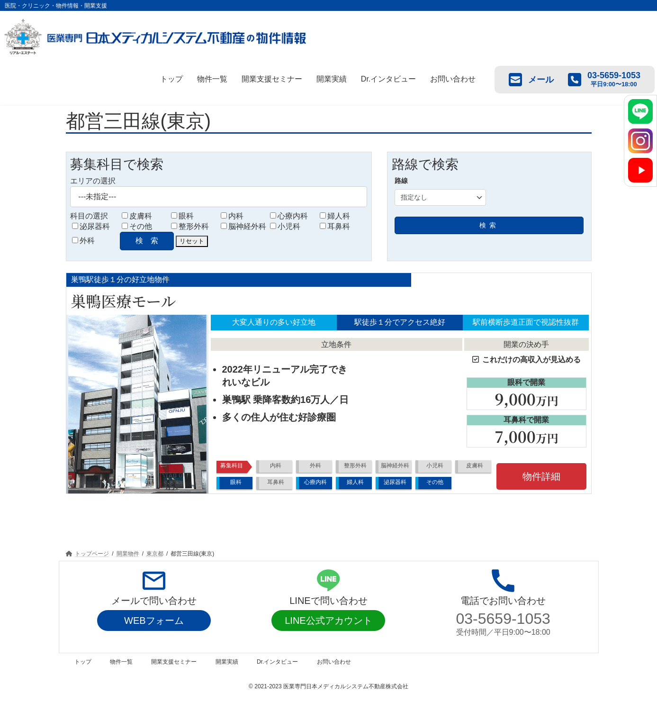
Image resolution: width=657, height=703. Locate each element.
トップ (171, 79)
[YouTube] (640, 170)
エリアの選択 (93, 181)
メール (531, 79)
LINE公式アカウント (328, 620)
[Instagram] (640, 140)
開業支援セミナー (272, 79)
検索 (489, 225)
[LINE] (640, 111)
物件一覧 (212, 79)
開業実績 (331, 79)
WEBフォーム (154, 620)
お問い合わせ (453, 79)
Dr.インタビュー (388, 79)
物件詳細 (541, 476)
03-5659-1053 (503, 618)
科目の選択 (89, 216)
